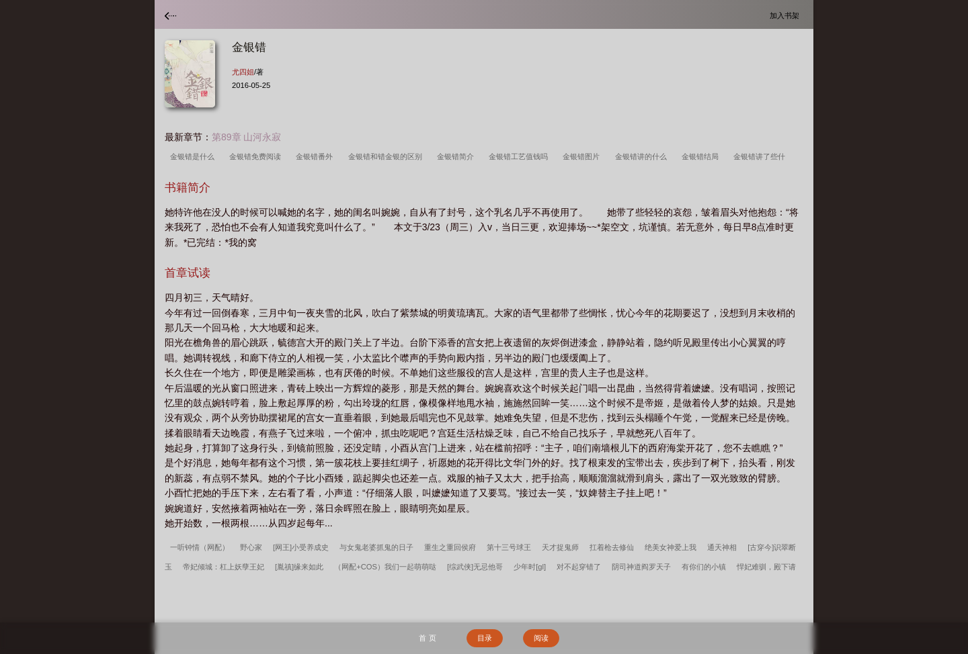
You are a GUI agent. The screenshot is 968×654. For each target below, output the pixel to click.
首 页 (427, 638)
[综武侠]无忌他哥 (475, 567)
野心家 (251, 547)
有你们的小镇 (704, 567)
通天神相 (722, 547)
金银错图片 (583, 156)
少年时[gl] (530, 567)
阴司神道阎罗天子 (641, 567)
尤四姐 (243, 72)
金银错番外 (316, 156)
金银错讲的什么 (643, 156)
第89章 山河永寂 (246, 137)
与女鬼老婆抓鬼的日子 (376, 547)
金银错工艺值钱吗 (520, 156)
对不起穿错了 (579, 567)
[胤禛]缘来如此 (299, 567)
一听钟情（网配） (199, 547)
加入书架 (786, 15)
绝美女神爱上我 (670, 547)
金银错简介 (457, 156)
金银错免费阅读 (257, 156)
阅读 (541, 638)
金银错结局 (702, 156)
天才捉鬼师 (560, 547)
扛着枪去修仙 (612, 547)
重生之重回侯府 (450, 547)
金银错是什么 (194, 156)
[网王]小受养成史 (301, 547)
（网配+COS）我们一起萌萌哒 (385, 567)
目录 (484, 638)
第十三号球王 (509, 547)
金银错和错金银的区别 (387, 156)
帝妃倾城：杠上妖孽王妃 (223, 567)
